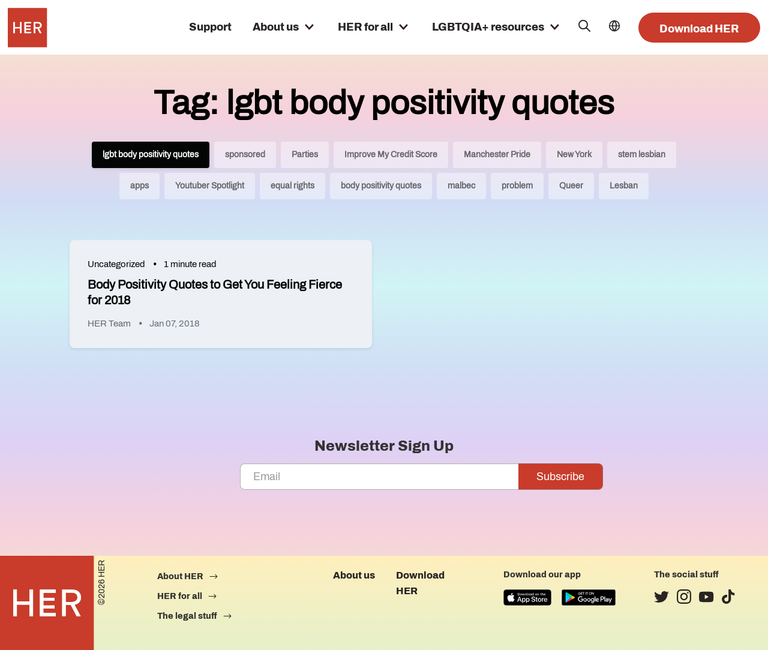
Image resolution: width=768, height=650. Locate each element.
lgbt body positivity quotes (151, 154)
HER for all (365, 27)
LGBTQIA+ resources (488, 27)
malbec (461, 185)
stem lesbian (641, 154)
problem (517, 185)
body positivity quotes (381, 185)
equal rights (292, 185)
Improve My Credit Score (390, 154)
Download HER (699, 29)
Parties (305, 154)
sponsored (245, 154)
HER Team (109, 323)
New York (574, 154)
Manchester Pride (497, 154)
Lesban (624, 185)
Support (210, 27)
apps (139, 185)
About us (276, 27)
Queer (571, 185)
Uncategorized (116, 264)
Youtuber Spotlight (209, 185)
